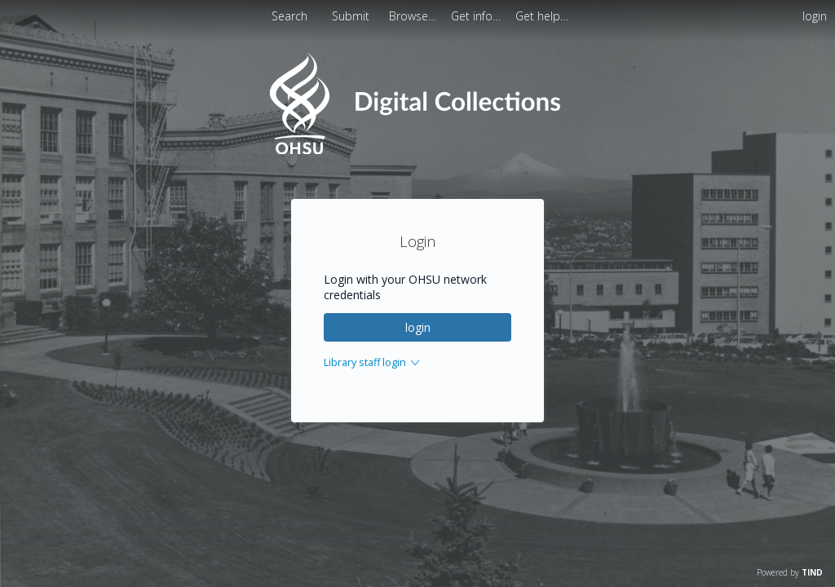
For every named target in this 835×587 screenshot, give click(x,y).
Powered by (790, 572)
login (418, 327)
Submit (352, 16)
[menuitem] (414, 15)
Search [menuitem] (289, 16)
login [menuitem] (814, 16)
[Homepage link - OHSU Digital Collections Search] (417, 150)
